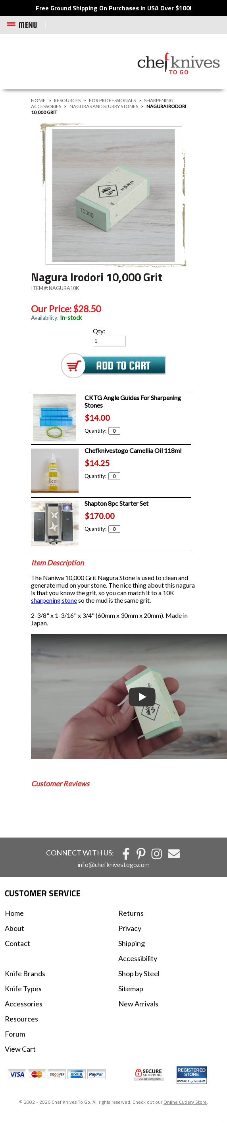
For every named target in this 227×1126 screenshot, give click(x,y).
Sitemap (130, 988)
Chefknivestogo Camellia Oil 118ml (133, 450)
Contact (17, 943)
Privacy (129, 928)
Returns (131, 913)
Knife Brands (25, 973)
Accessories (23, 1003)
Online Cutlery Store (185, 1102)
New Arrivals (138, 1003)
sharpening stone (54, 600)
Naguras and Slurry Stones (103, 106)
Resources (67, 100)
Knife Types (23, 988)
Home (38, 100)
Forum (15, 1033)
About (14, 928)
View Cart (20, 1049)
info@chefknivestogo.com (114, 864)
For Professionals (112, 100)
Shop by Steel (139, 973)
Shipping (131, 943)
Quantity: (102, 431)
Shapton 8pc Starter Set (116, 503)
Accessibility (137, 958)
